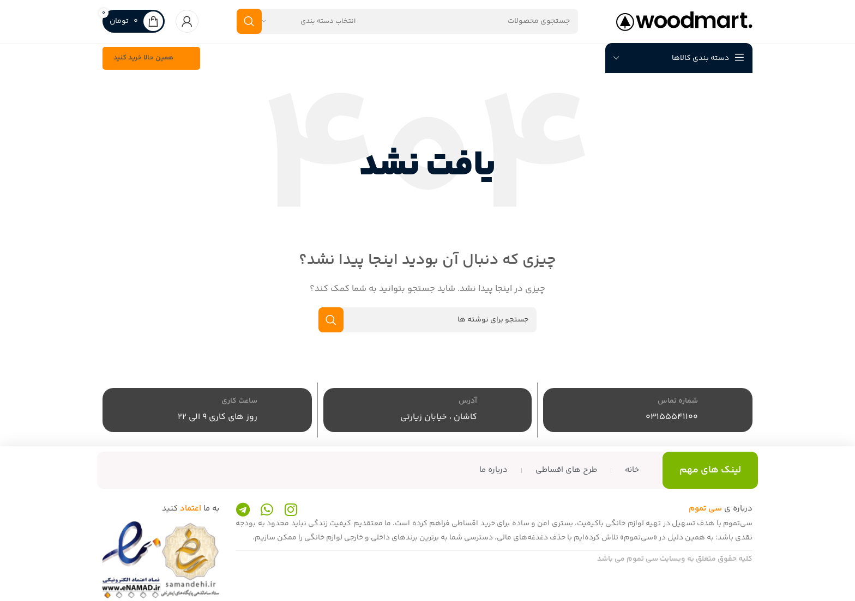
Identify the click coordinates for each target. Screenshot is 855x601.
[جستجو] (407, 28)
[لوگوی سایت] (684, 28)
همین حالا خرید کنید (151, 72)
